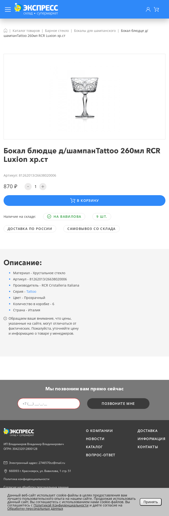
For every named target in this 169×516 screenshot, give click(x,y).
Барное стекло (57, 30)
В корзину (84, 200)
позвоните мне (118, 403)
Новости (95, 439)
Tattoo (31, 291)
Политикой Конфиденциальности (61, 505)
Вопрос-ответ (100, 455)
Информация (151, 439)
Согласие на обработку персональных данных (36, 487)
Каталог (94, 447)
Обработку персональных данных (35, 508)
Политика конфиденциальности (27, 479)
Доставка (148, 430)
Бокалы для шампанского (95, 30)
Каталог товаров (26, 30)
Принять (151, 502)
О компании (99, 430)
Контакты (148, 447)
